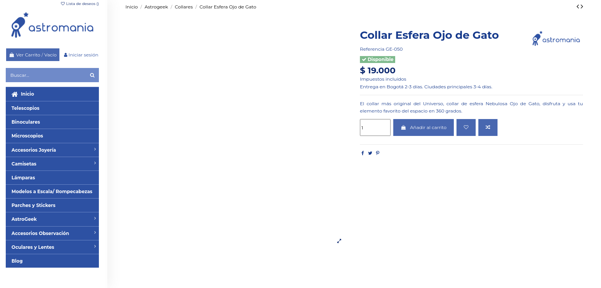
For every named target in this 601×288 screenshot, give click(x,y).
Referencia (372, 49)
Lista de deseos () (79, 3)
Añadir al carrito (424, 127)
